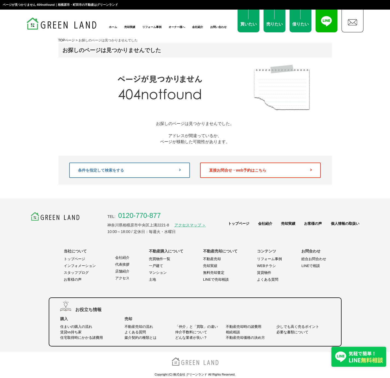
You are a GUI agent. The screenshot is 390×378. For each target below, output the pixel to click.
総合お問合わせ (313, 259)
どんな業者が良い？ (191, 338)
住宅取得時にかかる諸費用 (81, 338)
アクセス (122, 278)
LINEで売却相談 (216, 279)
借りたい (300, 24)
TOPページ (66, 40)
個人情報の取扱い (345, 223)
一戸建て (156, 266)
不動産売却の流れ (139, 327)
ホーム (113, 27)
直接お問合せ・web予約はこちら (260, 170)
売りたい (274, 24)
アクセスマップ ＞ (190, 225)
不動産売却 (212, 259)
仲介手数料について (191, 332)
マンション (158, 273)
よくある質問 (267, 279)
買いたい (248, 24)
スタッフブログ (76, 273)
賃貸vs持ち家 (71, 332)
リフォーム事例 (151, 27)
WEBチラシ (266, 266)
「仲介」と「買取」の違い (196, 327)
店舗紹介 (122, 271)
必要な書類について (292, 332)
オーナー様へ (177, 27)
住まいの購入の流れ (76, 327)
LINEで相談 (310, 266)
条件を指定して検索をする (129, 170)
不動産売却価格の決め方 (245, 338)
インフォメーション (80, 266)
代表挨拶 (122, 264)
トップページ (238, 223)
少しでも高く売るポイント (297, 327)
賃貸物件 (264, 273)
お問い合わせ (218, 27)
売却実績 (129, 27)
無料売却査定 (213, 273)
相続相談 (233, 332)
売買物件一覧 (159, 259)
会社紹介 (197, 27)
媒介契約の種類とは (141, 338)
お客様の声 (313, 223)
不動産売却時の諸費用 (243, 327)
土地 (152, 279)
